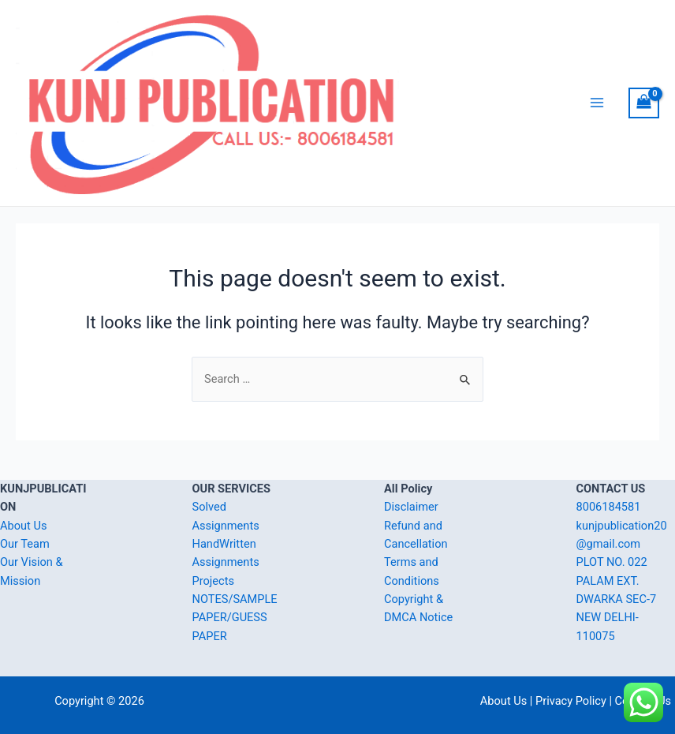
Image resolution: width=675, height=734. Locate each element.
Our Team (25, 544)
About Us (23, 526)
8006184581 (608, 507)
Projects (213, 581)
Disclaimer (411, 507)
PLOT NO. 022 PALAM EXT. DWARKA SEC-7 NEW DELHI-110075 (616, 598)
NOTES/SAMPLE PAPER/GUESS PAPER (235, 617)
